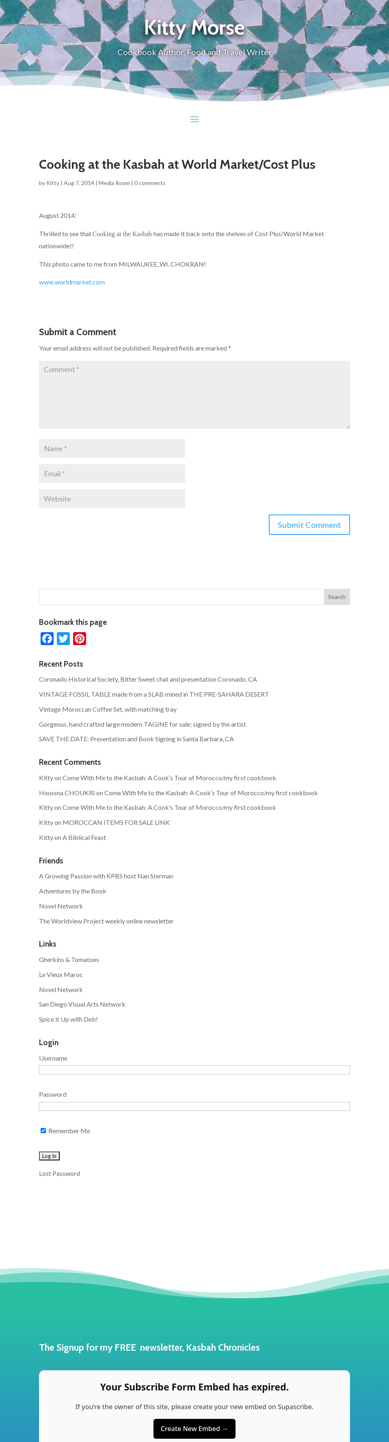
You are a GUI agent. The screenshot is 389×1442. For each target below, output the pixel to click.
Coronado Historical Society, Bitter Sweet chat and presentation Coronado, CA (148, 679)
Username (53, 1058)
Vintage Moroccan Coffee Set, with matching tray (108, 709)
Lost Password (59, 1173)
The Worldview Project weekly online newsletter (106, 921)
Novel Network (61, 906)
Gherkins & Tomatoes (69, 959)
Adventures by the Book (72, 891)
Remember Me (65, 1130)
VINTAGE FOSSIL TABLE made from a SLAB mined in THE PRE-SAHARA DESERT (154, 694)
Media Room (114, 182)
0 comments (150, 182)
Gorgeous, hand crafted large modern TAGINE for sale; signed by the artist (142, 724)
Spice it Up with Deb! (68, 1019)
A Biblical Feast (84, 837)
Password (53, 1094)
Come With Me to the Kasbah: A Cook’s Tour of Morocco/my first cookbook (169, 777)
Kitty (52, 182)
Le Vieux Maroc (61, 974)
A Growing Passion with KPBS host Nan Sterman (106, 876)
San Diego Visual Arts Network (82, 1004)
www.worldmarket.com (72, 282)
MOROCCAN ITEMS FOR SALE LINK (116, 822)
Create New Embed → (194, 1428)
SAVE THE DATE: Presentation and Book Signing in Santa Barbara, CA (136, 739)
